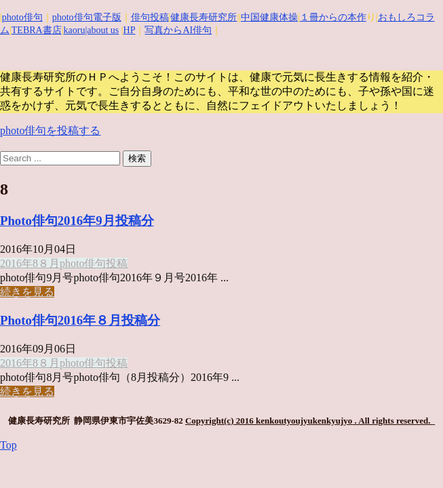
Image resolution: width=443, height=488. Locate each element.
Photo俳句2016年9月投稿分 (77, 221)
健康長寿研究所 (203, 17)
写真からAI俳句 (178, 30)
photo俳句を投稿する (50, 130)
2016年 (16, 263)
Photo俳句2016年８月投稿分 (80, 320)
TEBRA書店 (37, 30)
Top (8, 445)
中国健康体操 (269, 17)
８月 (49, 263)
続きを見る (27, 292)
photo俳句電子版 (86, 17)
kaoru (74, 30)
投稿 (117, 263)
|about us (102, 30)
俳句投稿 (150, 17)
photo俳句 (22, 17)
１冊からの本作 (333, 17)
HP (129, 30)
